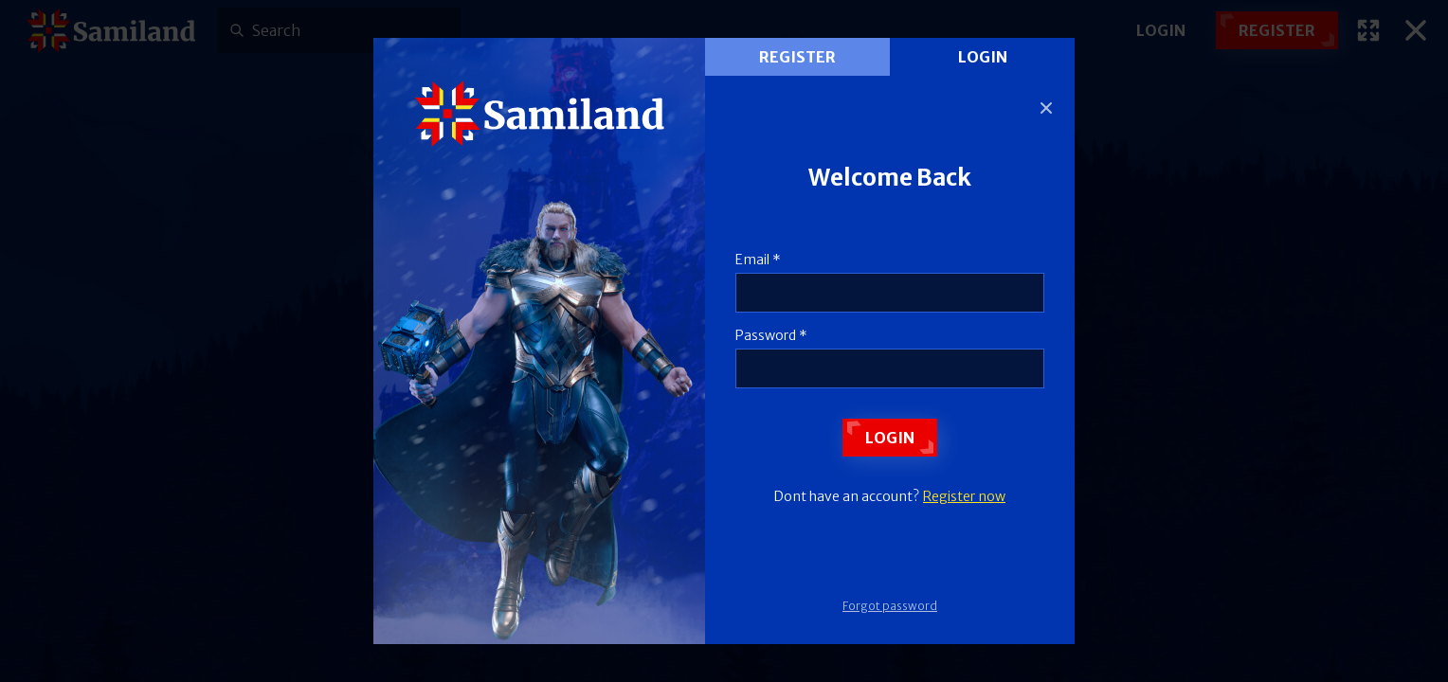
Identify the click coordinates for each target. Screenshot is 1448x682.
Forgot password (889, 606)
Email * (758, 259)
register (797, 56)
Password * (771, 335)
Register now (964, 496)
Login (982, 56)
